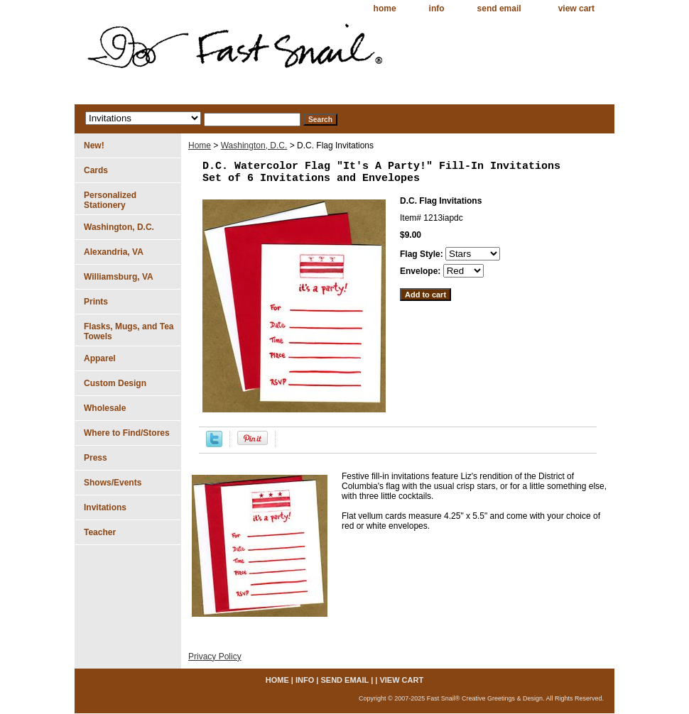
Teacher (100, 532)
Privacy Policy (215, 656)
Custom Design (115, 383)
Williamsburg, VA (118, 277)
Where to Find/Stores (127, 433)
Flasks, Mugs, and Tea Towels (128, 331)
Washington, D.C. (254, 145)
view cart (576, 8)
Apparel (100, 358)
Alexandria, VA (113, 252)
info (437, 8)
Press (95, 458)
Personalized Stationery (110, 200)
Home (199, 145)
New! (94, 145)
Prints (96, 302)
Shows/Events (112, 483)
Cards (96, 170)
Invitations (105, 507)
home (385, 8)
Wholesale (105, 408)
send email (499, 8)
